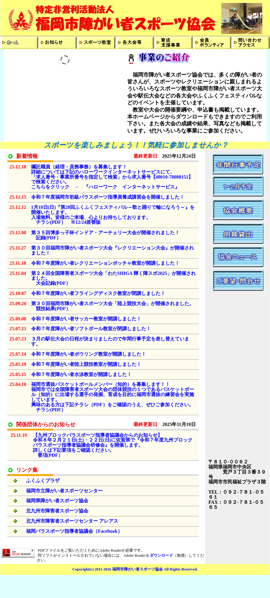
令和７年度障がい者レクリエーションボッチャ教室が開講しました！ (105, 263)
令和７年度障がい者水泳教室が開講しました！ (81, 374)
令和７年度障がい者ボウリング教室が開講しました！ (88, 354)
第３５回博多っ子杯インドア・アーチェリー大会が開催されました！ (105, 232)
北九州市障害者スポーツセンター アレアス (72, 521)
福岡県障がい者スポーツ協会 (57, 500)
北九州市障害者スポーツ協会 (57, 510)
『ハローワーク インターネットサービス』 (132, 186)
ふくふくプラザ (43, 480)
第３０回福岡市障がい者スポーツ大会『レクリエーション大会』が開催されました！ (112, 250)
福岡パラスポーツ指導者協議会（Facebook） (74, 531)
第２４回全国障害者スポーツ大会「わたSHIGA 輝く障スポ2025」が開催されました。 (113, 276)
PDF (56, 222)
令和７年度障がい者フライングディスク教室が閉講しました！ (98, 293)
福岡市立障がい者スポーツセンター (65, 490)
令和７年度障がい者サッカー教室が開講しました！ (86, 318)
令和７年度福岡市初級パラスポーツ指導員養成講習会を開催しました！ (107, 197)
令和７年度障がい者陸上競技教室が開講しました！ (86, 364)
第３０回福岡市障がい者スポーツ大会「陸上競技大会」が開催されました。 (112, 303)
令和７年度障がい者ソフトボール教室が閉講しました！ (91, 328)
